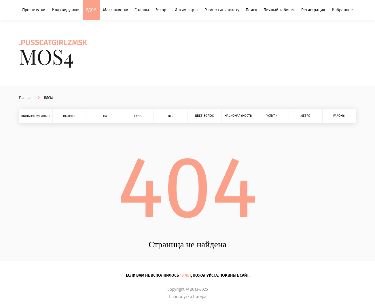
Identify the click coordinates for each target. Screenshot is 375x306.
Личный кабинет (279, 9)
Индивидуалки (65, 9)
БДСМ (91, 9)
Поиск (251, 9)
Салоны (142, 9)
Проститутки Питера (188, 296)
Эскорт (162, 9)
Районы (339, 116)
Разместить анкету (221, 9)
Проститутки (33, 9)
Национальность (238, 116)
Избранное (342, 9)
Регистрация (313, 9)
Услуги (271, 116)
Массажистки (115, 9)
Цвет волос (204, 116)
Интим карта (186, 9)
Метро (305, 116)
